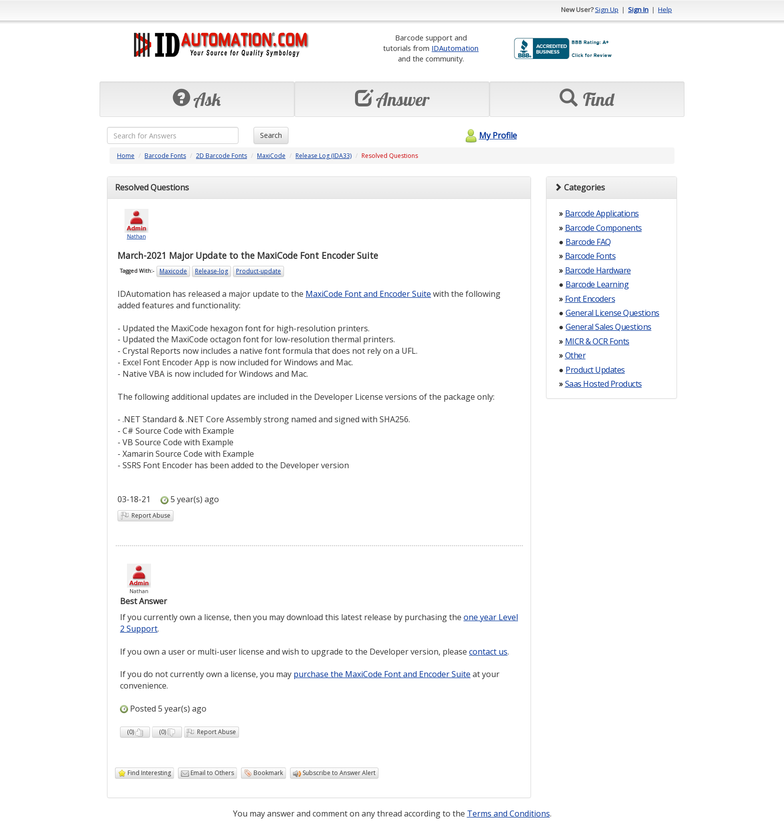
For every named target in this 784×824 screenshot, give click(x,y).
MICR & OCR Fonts (597, 341)
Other (575, 355)
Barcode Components (603, 227)
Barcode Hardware (598, 270)
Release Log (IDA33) (324, 155)
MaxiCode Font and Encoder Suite (368, 293)
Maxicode (173, 271)
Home (125, 155)
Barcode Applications (602, 213)
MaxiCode (271, 155)
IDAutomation (455, 48)
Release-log (211, 271)
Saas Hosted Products (603, 383)
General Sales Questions (609, 326)
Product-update (258, 271)
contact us (488, 651)
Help (665, 9)
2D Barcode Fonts (221, 155)
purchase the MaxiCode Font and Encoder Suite (382, 674)
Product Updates (595, 369)
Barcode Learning (597, 284)
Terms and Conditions (508, 813)
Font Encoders (590, 298)
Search (271, 135)
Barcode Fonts (165, 155)
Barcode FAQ (588, 241)
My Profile (489, 135)
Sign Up (606, 9)
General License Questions (613, 312)
